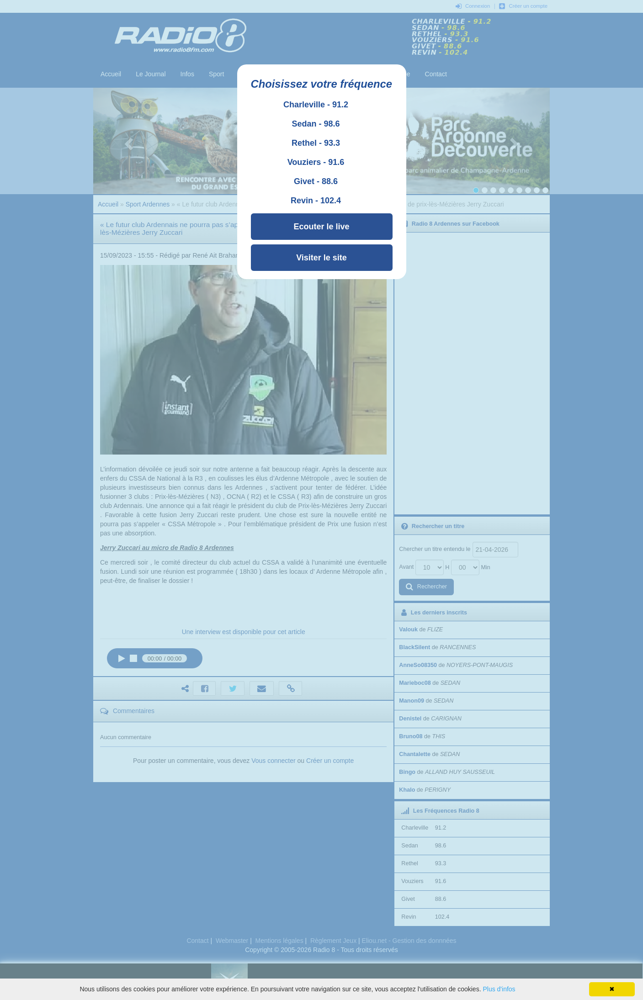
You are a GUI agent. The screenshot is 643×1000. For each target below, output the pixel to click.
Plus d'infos (499, 989)
